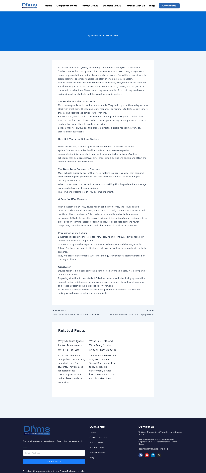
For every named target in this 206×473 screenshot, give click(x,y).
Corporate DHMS (98, 470)
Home (93, 465)
